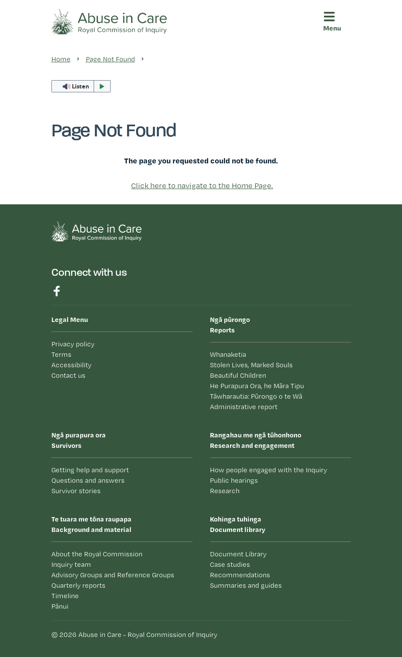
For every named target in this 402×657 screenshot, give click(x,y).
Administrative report (243, 407)
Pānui (59, 606)
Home (61, 59)
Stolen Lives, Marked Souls (251, 365)
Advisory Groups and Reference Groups (112, 575)
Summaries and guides (246, 585)
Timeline (65, 596)
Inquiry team (71, 564)
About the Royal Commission (96, 554)
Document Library (238, 554)
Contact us (68, 375)
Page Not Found (110, 59)
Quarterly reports (78, 585)
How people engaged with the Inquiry (268, 470)
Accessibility (71, 365)
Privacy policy (73, 344)
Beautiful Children (238, 375)
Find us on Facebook (56, 291)
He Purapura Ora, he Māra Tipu (257, 386)
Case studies (230, 564)
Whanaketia (228, 354)
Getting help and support (90, 470)
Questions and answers (88, 480)
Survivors (122, 440)
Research (225, 491)
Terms (61, 354)
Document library (280, 524)
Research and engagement (280, 440)
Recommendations (240, 575)
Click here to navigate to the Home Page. (202, 185)
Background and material (122, 524)
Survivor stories (76, 491)
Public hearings (234, 480)
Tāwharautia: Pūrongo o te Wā (256, 396)
